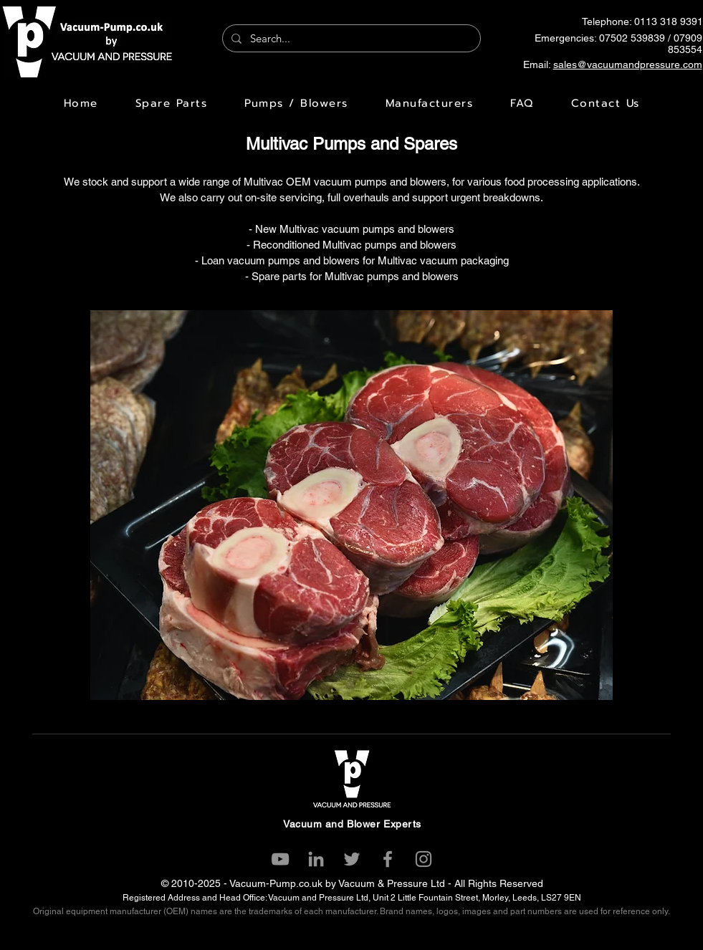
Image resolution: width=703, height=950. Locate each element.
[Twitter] (352, 859)
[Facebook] (387, 859)
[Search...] (350, 38)
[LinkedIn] (316, 859)
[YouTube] (280, 859)
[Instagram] (423, 859)
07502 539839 (632, 38)
